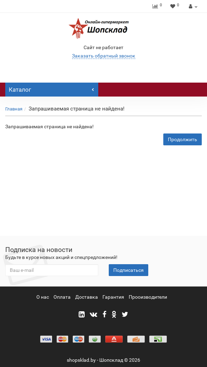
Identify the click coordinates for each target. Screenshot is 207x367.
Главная (13, 109)
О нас (42, 297)
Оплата (62, 297)
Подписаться (128, 270)
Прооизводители (148, 297)
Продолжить (182, 139)
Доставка (86, 297)
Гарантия (113, 297)
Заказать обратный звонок (103, 56)
